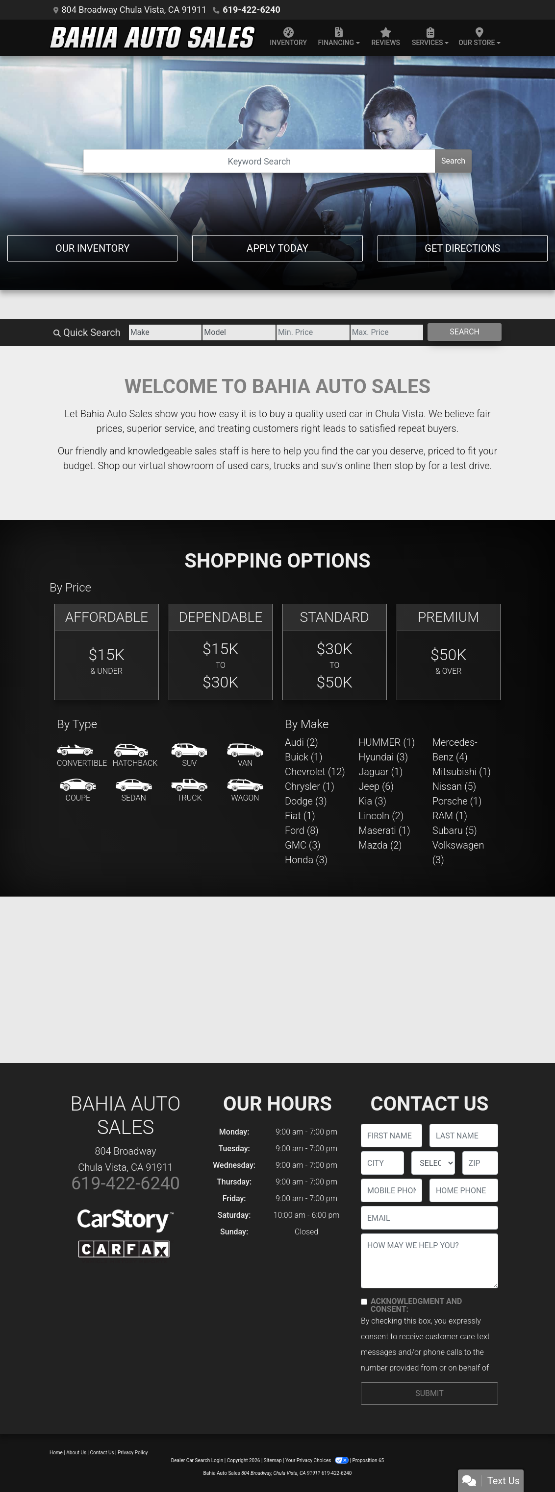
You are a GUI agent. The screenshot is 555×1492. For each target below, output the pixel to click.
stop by (410, 466)
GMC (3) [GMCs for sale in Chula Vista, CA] (303, 845)
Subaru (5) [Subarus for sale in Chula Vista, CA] (454, 830)
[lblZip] (480, 1163)
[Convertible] (82, 756)
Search (453, 161)
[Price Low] (313, 332)
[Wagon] (245, 791)
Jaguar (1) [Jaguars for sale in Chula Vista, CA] (380, 772)
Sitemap (273, 1460)
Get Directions (462, 248)
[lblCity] (382, 1163)
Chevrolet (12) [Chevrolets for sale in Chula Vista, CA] (315, 772)
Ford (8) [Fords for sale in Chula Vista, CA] (302, 830)
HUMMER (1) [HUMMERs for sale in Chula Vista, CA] (386, 742)
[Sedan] (134, 791)
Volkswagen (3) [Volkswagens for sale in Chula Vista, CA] (458, 852)
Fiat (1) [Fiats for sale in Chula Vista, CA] (300, 816)
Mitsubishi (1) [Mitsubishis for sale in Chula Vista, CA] (461, 772)
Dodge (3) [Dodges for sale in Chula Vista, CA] (306, 801)
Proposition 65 (368, 1460)
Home (56, 1452)
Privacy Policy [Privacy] (133, 1452)
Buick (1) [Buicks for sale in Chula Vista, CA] (304, 757)
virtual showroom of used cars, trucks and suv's (240, 466)
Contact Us (102, 1452)
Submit (429, 1393)
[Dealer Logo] (153, 37)
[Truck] (189, 791)
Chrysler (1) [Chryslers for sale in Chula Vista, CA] (309, 786)
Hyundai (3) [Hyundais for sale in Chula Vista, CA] (383, 757)
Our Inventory (92, 248)
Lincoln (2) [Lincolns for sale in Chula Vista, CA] (381, 816)
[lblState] (432, 1163)
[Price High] (387, 332)
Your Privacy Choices (317, 1460)
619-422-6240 (251, 9)
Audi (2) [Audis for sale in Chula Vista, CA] (301, 742)
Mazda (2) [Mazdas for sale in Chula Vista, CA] (380, 845)
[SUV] (189, 756)
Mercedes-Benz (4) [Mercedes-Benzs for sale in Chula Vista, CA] (455, 749)
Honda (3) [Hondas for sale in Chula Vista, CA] (306, 860)
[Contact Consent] (364, 1302)
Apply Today (277, 248)
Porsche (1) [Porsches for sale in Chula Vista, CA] (457, 801)
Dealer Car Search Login (197, 1460)
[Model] (239, 332)
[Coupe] (78, 791)
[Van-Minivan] (245, 756)
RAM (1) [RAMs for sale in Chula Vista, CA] (449, 816)
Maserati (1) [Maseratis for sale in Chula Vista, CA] (384, 830)
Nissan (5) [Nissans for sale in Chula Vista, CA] (454, 786)
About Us (76, 1452)
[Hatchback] (135, 756)
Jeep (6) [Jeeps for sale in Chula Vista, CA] (376, 786)
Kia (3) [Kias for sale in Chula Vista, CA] (372, 801)
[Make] (165, 332)
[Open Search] (259, 161)
